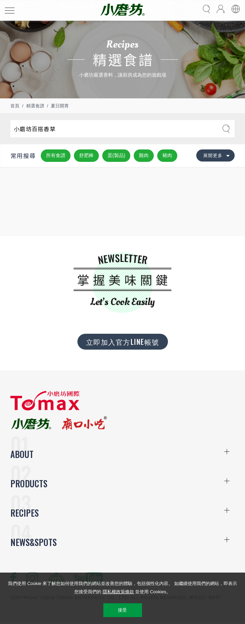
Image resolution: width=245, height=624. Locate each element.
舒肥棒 (86, 155)
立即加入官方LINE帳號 (122, 342)
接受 (122, 610)
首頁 (14, 105)
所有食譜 (55, 155)
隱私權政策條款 (118, 591)
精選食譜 (35, 105)
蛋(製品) (116, 155)
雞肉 (144, 155)
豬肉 (167, 155)
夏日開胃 (60, 105)
